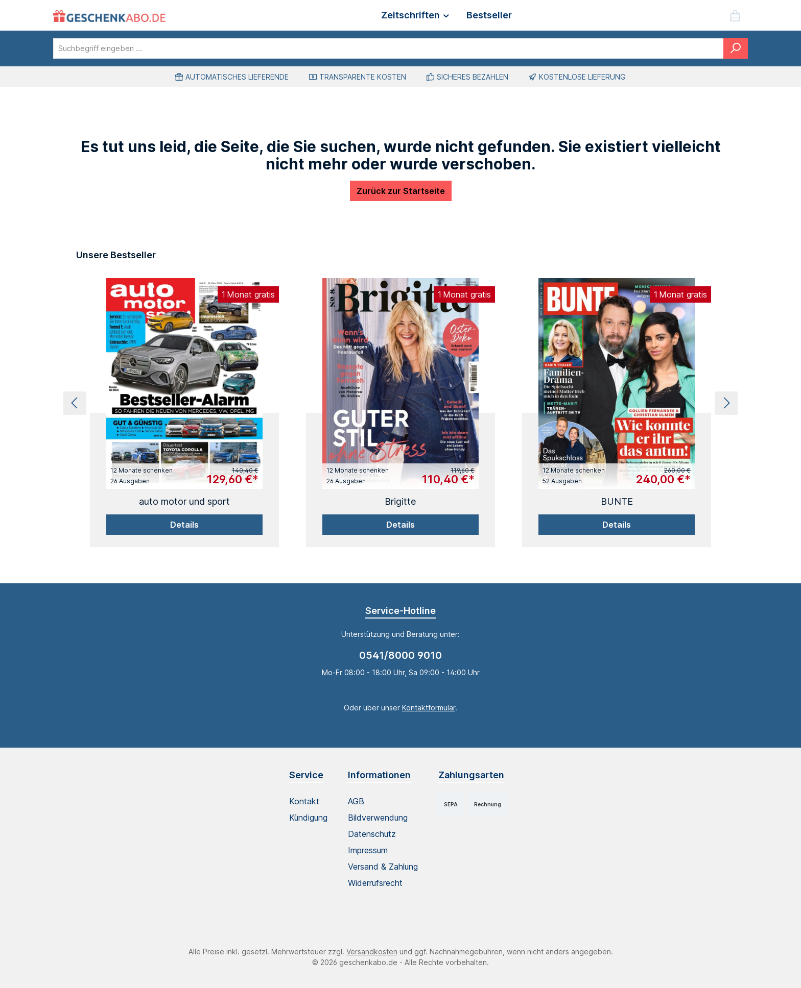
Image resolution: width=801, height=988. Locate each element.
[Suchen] (735, 48)
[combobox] (388, 48)
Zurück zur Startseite (401, 191)
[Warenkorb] (735, 15)
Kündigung (308, 817)
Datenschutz (372, 834)
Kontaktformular (428, 707)
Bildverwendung (378, 817)
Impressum (368, 850)
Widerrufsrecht (375, 883)
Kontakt (304, 801)
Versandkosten (371, 951)
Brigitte (400, 501)
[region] (400, 403)
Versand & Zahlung (383, 866)
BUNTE (617, 501)
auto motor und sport (184, 501)
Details (184, 525)
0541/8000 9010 (400, 655)
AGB (356, 801)
